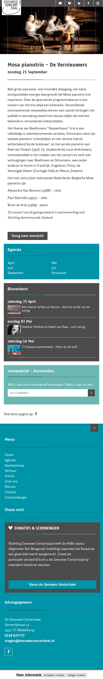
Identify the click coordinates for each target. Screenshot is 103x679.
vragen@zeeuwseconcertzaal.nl (30, 641)
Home (9, 455)
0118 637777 (15, 635)
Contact (10, 492)
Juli (54, 268)
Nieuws (10, 487)
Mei (54, 263)
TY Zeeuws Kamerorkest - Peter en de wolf (49, 347)
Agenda (10, 460)
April (11, 263)
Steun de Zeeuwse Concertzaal (52, 584)
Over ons (11, 481)
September (16, 273)
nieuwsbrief (60, 3)
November (59, 273)
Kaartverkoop (14, 465)
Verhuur (11, 471)
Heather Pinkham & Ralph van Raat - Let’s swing (53, 327)
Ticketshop (79, 3)
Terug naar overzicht (28, 236)
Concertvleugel (15, 497)
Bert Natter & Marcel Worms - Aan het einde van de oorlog (56, 308)
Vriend (70, 3)
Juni (10, 268)
